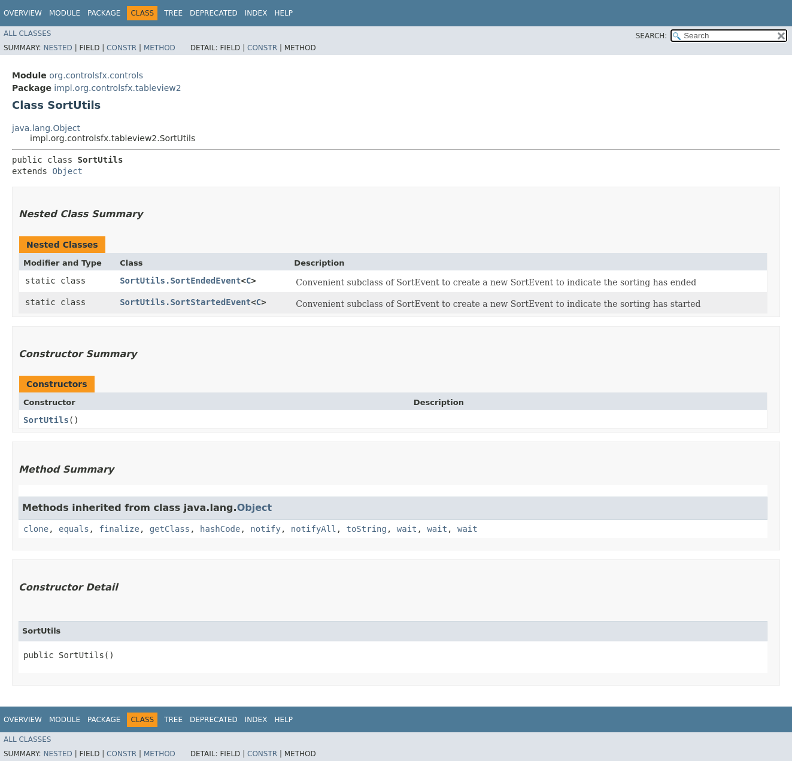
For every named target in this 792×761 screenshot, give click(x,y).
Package (103, 13)
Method (159, 48)
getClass (170, 529)
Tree (173, 13)
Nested (57, 48)
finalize (119, 529)
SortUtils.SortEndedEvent (180, 280)
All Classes (27, 33)
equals (74, 529)
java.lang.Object (46, 128)
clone (35, 529)
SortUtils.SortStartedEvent (185, 302)
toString (367, 529)
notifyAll (313, 529)
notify (265, 529)
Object (67, 171)
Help (283, 13)
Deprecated (214, 13)
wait (407, 529)
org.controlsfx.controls (96, 75)
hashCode (220, 529)
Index (256, 13)
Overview (23, 13)
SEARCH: (651, 36)
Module (64, 13)
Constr (121, 48)
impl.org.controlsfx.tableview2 (117, 88)
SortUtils (46, 420)
